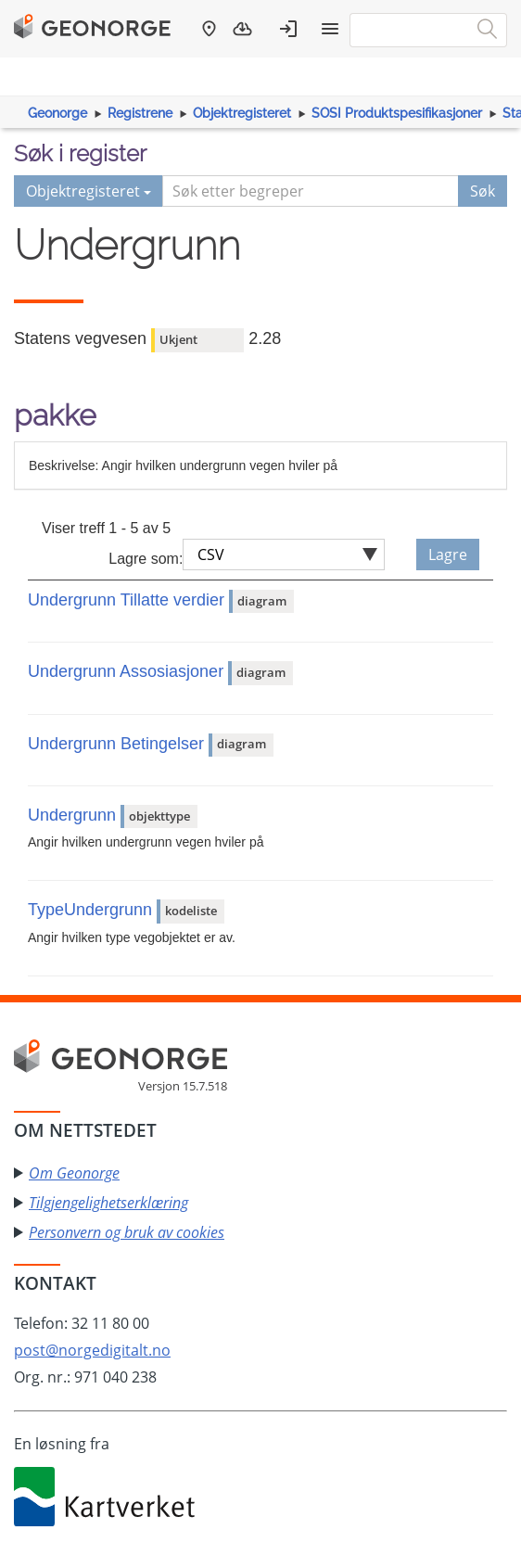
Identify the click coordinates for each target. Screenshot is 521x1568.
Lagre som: (145, 559)
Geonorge (57, 113)
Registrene (140, 113)
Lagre (447, 554)
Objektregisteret (242, 113)
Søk (482, 191)
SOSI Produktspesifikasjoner (396, 113)
